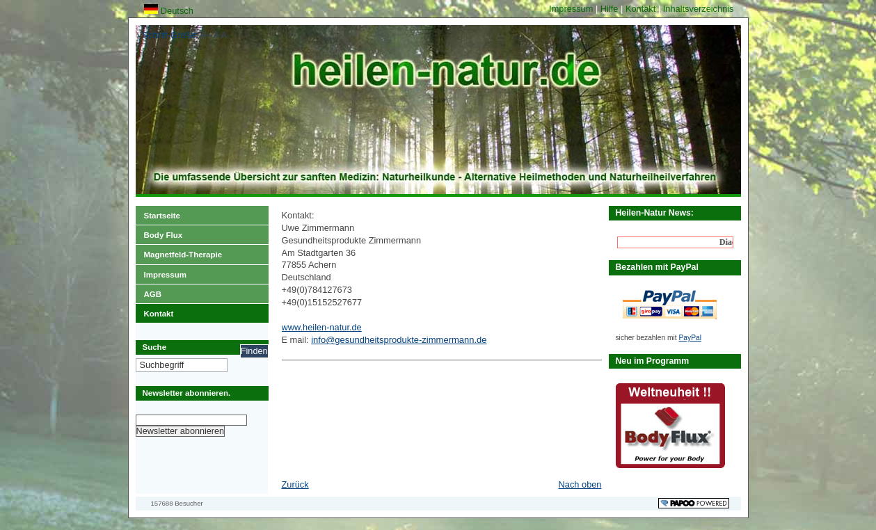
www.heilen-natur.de (322, 327)
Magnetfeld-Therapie (179, 252)
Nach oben (580, 484)
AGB (149, 291)
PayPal (690, 338)
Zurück (295, 484)
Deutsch (168, 11)
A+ (206, 35)
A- (225, 35)
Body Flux (159, 232)
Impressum (572, 8)
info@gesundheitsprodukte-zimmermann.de (398, 340)
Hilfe (610, 8)
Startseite (158, 213)
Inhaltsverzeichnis (698, 8)
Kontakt (642, 8)
